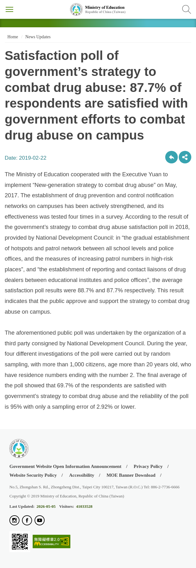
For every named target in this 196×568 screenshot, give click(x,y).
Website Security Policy (33, 475)
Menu (9, 9)
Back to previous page (171, 157)
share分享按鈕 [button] (185, 157)
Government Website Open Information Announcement (65, 466)
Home (12, 37)
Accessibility (81, 475)
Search (186, 9)
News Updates (38, 37)
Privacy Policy (148, 466)
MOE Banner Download (130, 475)
